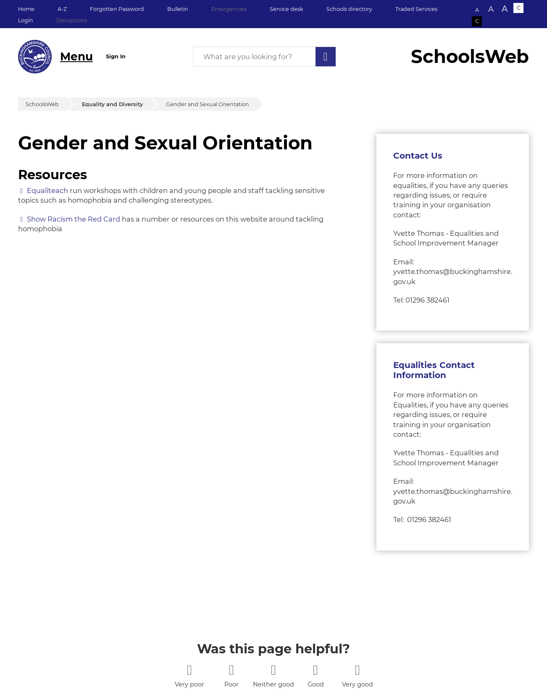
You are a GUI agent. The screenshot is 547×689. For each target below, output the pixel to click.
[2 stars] (231, 670)
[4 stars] (315, 670)
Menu (76, 56)
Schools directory (349, 9)
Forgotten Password (117, 9)
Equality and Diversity (112, 104)
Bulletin (177, 9)
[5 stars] (357, 670)
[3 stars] (273, 670)
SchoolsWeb (42, 104)
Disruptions (71, 20)
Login (25, 20)
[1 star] (189, 670)
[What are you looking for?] (264, 57)
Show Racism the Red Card (73, 219)
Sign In (116, 56)
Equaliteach (47, 190)
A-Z (62, 9)
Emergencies (229, 9)
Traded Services (416, 9)
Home (26, 9)
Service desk (286, 9)
